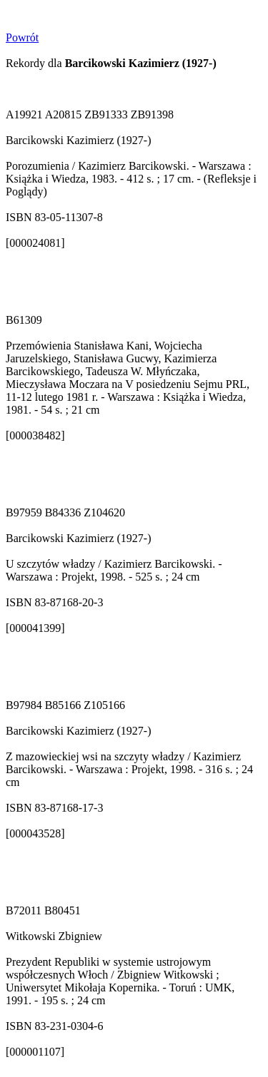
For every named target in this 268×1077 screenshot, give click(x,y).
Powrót (22, 37)
